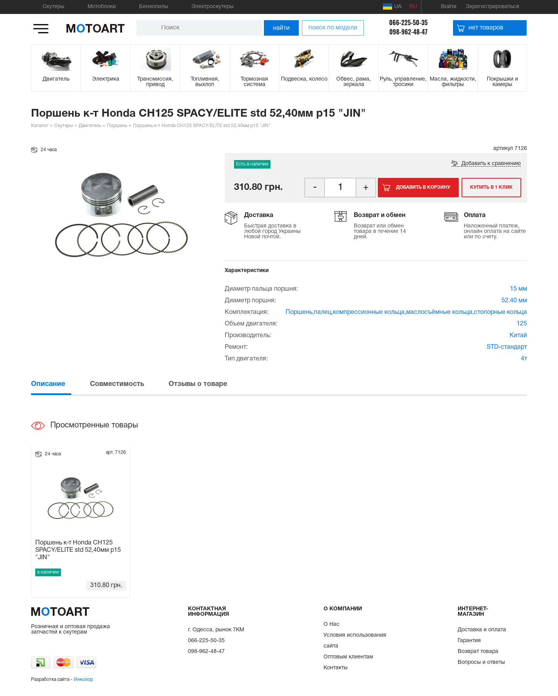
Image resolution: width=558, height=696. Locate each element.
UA (392, 6)
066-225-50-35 (408, 22)
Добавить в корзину (423, 187)
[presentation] (59, 384)
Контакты (336, 667)
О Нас (331, 624)
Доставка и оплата (482, 629)
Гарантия (469, 640)
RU (413, 6)
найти (281, 27)
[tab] (59, 384)
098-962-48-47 (408, 31)
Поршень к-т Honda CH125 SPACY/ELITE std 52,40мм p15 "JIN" (78, 550)
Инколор (83, 679)
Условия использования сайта (355, 641)
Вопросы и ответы (481, 662)
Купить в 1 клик (491, 187)
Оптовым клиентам (348, 657)
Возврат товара (478, 651)
